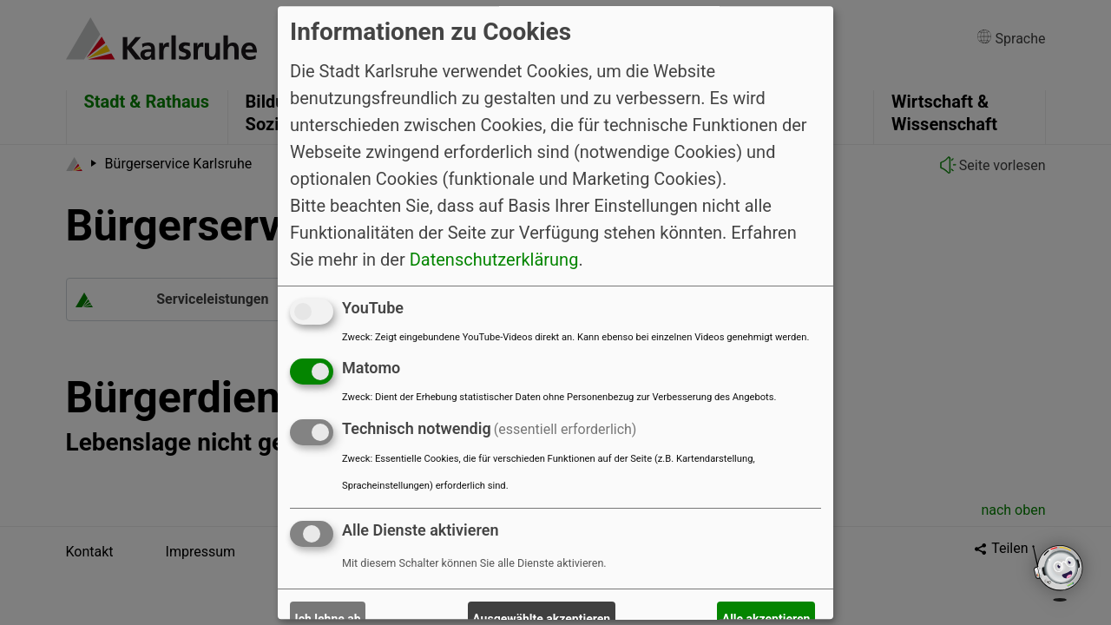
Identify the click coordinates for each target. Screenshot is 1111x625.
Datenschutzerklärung (494, 259)
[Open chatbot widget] (1059, 573)
